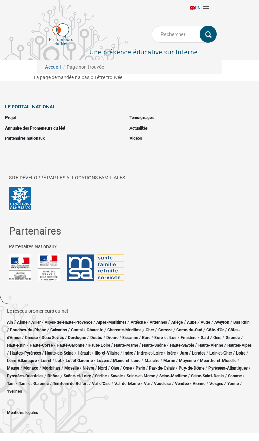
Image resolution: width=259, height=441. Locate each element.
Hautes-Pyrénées (25, 353)
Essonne (130, 337)
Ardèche (138, 322)
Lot (58, 360)
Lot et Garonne (79, 360)
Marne (169, 360)
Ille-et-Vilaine (107, 353)
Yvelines (14, 391)
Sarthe (101, 376)
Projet (10, 117)
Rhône (53, 376)
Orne (127, 368)
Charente (95, 330)
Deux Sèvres (53, 337)
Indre (128, 353)
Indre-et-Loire (150, 353)
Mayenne (187, 360)
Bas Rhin (241, 322)
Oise (115, 368)
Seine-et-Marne (141, 376)
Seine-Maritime (173, 376)
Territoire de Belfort (70, 383)
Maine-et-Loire (126, 360)
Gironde (233, 337)
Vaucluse (162, 383)
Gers (217, 337)
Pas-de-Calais (162, 368)
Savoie (117, 376)
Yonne (233, 383)
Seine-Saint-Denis (207, 376)
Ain (10, 322)
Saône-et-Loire (77, 376)
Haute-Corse (41, 345)
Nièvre (88, 368)
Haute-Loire (99, 345)
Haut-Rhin (16, 345)
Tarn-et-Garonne (34, 383)
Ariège (177, 322)
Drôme (112, 337)
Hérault (84, 353)
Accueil (53, 67)
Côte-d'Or (215, 330)
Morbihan (51, 368)
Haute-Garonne (70, 345)
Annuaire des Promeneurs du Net (35, 128)
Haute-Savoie (182, 345)
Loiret (46, 360)
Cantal (77, 330)
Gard (205, 337)
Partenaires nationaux (25, 138)
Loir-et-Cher (220, 353)
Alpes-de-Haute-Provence (68, 322)
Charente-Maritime (124, 330)
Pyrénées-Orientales (25, 376)
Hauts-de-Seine (59, 353)
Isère (171, 353)
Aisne (22, 322)
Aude (205, 322)
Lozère (103, 360)
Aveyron (221, 322)
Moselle (71, 368)
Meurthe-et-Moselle (218, 360)
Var (147, 383)
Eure (146, 337)
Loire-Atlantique (22, 360)
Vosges (216, 383)
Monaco (30, 368)
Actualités (139, 128)
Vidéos (136, 138)
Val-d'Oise (101, 383)
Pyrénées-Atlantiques (228, 368)
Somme (235, 376)
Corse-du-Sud (189, 330)
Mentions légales (22, 412)
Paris (140, 368)
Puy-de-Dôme (191, 368)
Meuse (13, 368)
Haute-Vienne (210, 345)
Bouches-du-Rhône (28, 330)
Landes (198, 353)
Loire (240, 353)
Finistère (188, 337)
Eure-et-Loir (165, 337)
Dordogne (77, 337)
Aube (191, 322)
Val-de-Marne (127, 383)
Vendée (182, 383)
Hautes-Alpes (239, 345)
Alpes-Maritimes (111, 322)
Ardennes (158, 322)
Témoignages (142, 117)
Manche (152, 360)
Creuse (31, 337)
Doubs (96, 337)
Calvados (58, 330)
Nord (102, 368)
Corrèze (165, 330)
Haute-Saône (154, 345)
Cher (150, 330)
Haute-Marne (126, 345)
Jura (184, 353)
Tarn (11, 383)
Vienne (199, 383)
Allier (36, 322)
